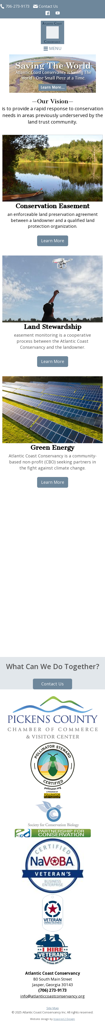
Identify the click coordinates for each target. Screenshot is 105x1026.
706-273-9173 (17, 6)
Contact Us (48, 6)
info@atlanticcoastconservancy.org (52, 996)
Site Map (52, 1008)
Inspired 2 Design (64, 1019)
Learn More (52, 240)
